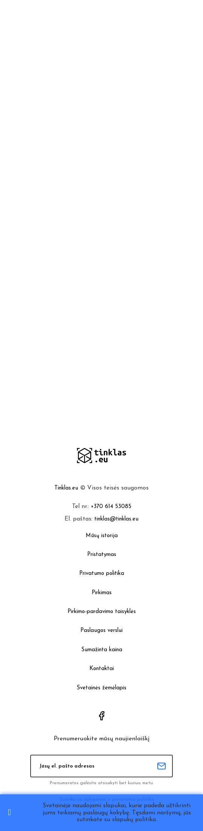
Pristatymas (101, 555)
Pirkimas (102, 593)
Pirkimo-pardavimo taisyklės (102, 612)
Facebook (101, 716)
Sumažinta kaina (101, 650)
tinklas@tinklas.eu (116, 519)
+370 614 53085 (111, 507)
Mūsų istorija (102, 536)
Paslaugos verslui (101, 630)
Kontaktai (101, 669)
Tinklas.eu (66, 488)
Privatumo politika (101, 573)
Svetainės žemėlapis (101, 688)
